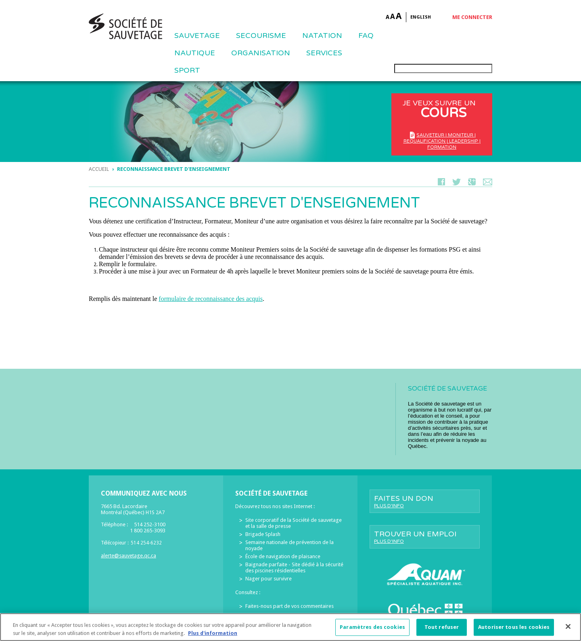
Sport (187, 70)
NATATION (322, 35)
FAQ (366, 35)
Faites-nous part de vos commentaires (289, 606)
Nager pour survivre (268, 579)
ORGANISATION (260, 52)
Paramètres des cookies (372, 631)
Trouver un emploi (424, 537)
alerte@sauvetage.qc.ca (128, 556)
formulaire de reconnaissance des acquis (211, 298)
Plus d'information (212, 638)
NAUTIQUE (194, 52)
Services (324, 52)
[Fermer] (568, 631)
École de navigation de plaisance (282, 556)
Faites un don (424, 501)
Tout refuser (441, 631)
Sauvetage (197, 35)
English (420, 17)
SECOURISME (261, 35)
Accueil (99, 169)
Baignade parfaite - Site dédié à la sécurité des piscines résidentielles (294, 567)
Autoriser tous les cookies (514, 631)
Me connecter (472, 17)
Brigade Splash (262, 534)
